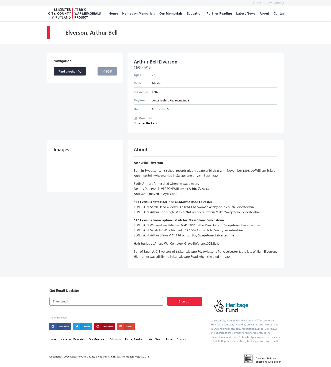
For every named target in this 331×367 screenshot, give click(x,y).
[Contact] (280, 13)
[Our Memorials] (171, 13)
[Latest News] (245, 13)
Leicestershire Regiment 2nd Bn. (172, 100)
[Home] (113, 13)
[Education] (194, 13)
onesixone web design (268, 361)
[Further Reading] (219, 13)
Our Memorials (97, 339)
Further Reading (134, 339)
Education (115, 339)
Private (156, 83)
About (169, 339)
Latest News (154, 339)
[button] (107, 71)
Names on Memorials (73, 339)
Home (52, 339)
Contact (181, 339)
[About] (264, 13)
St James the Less (145, 123)
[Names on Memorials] (138, 13)
